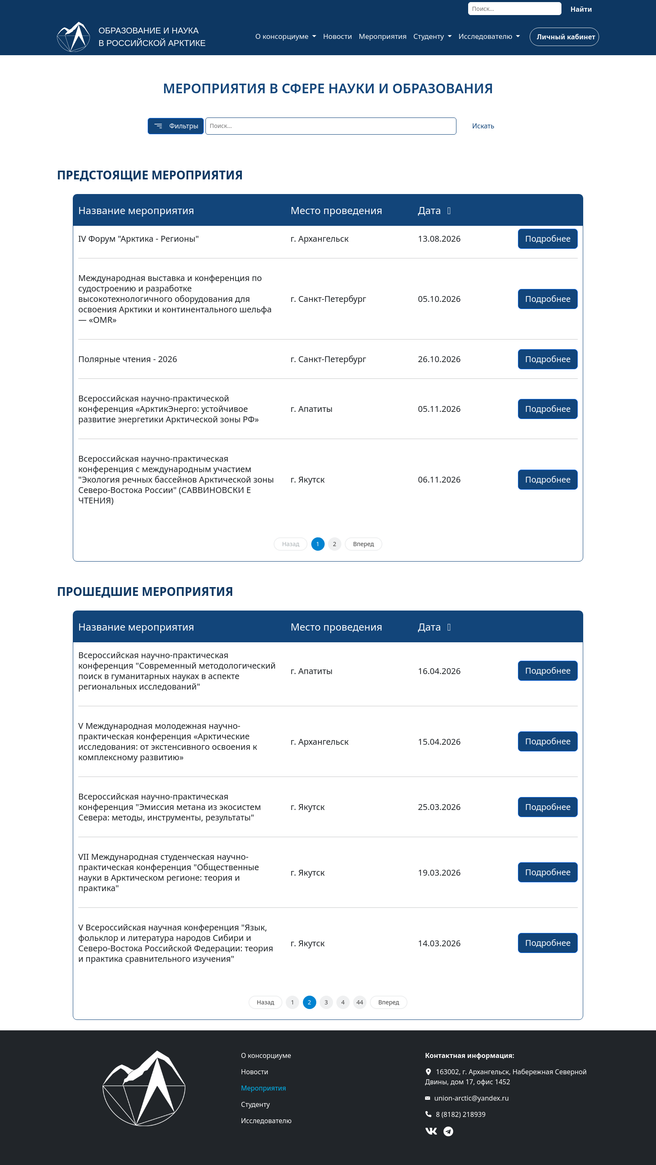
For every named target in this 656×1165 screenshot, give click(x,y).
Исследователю (486, 36)
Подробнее (548, 238)
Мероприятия (383, 36)
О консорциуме (282, 36)
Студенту (429, 36)
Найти (581, 9)
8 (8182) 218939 (461, 1114)
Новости (337, 36)
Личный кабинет (566, 36)
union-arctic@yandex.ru (471, 1098)
